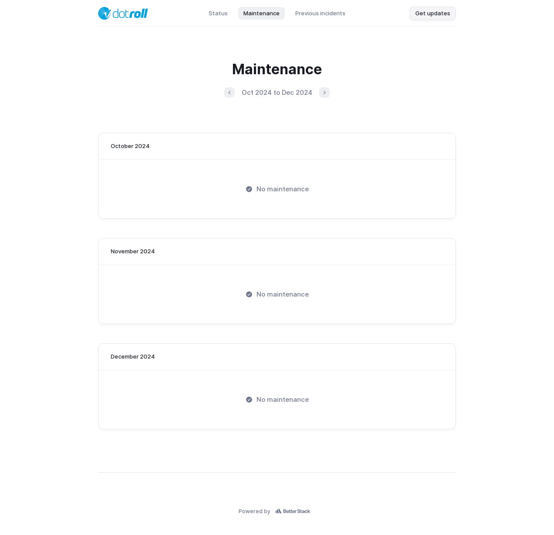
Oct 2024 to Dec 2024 (277, 92)
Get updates (432, 13)
